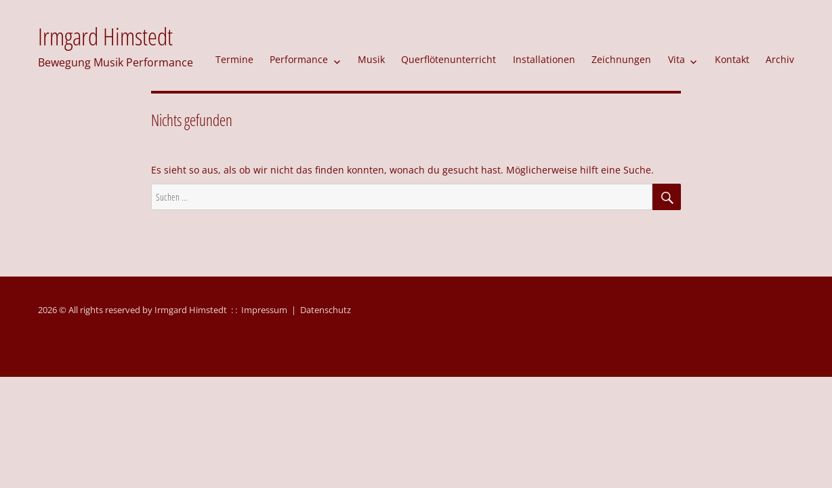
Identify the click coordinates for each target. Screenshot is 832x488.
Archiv (780, 59)
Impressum (264, 310)
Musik (371, 59)
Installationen (544, 59)
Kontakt (732, 59)
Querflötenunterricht (448, 59)
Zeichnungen (621, 59)
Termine (234, 59)
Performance (299, 59)
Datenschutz (325, 310)
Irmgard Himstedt (105, 36)
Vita (676, 59)
